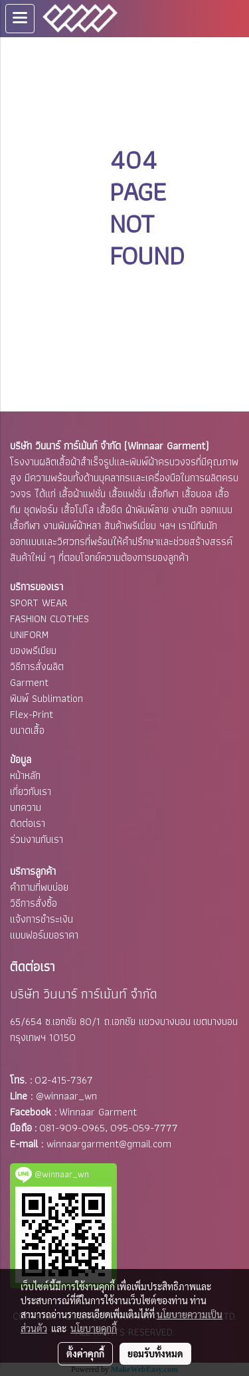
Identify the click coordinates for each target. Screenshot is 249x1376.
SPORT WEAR (39, 602)
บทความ (25, 807)
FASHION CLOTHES (49, 618)
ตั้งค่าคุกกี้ (85, 1353)
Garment (29, 682)
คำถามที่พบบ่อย (39, 887)
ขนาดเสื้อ (27, 730)
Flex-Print (31, 714)
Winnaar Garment (98, 1111)
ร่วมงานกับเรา (36, 839)
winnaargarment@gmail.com (108, 1143)
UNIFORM (29, 634)
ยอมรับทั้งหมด (155, 1353)
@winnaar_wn (66, 1096)
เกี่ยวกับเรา (30, 791)
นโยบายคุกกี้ (93, 1328)
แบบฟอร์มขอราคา (44, 935)
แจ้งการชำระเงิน (41, 919)
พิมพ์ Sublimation (46, 698)
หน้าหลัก (25, 775)
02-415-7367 (64, 1080)
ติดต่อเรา (27, 823)
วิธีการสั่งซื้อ (33, 903)
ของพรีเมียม (33, 650)
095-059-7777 (144, 1127)
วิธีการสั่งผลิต (37, 666)
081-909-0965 (72, 1127)
